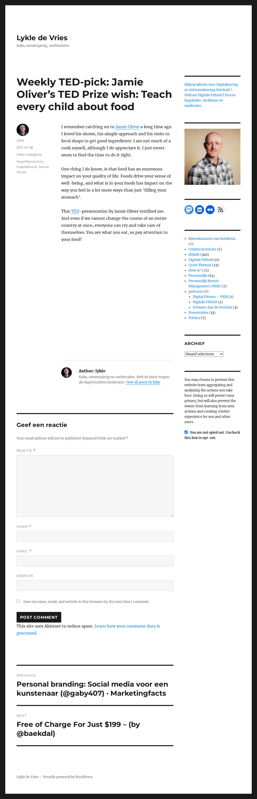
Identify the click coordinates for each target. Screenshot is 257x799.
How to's (195, 270)
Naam (24, 526)
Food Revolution (30, 161)
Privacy (194, 318)
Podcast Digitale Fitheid (203, 95)
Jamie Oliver (127, 126)
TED (75, 211)
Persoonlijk (197, 276)
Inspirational (27, 167)
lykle (20, 140)
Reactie (26, 451)
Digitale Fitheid (200, 260)
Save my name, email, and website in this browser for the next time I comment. (86, 602)
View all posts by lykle (143, 382)
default (194, 254)
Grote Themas (199, 265)
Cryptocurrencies (202, 249)
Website (25, 576)
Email (24, 551)
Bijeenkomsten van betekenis (212, 239)
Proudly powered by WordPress (68, 777)
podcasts (195, 291)
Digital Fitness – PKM (210, 297)
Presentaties (198, 312)
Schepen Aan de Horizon (212, 307)
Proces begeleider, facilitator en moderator (210, 100)
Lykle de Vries (42, 37)
